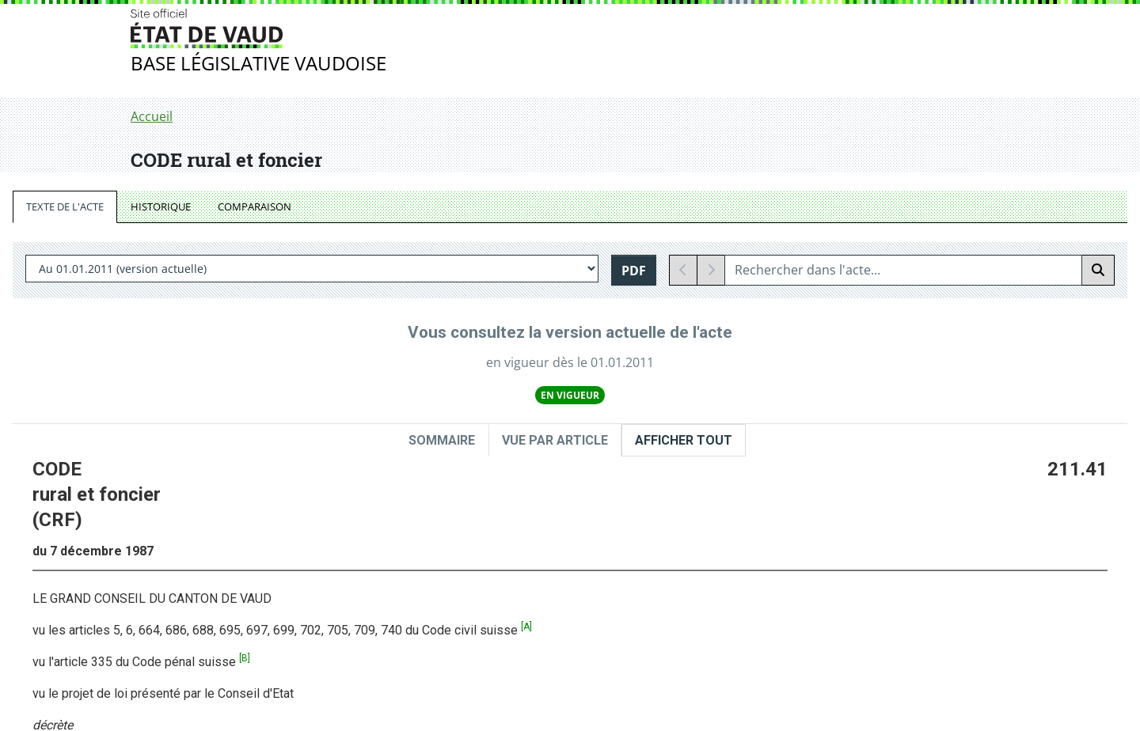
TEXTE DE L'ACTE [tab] (65, 206)
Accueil (152, 116)
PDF (633, 270)
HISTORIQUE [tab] (161, 206)
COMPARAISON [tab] (254, 206)
